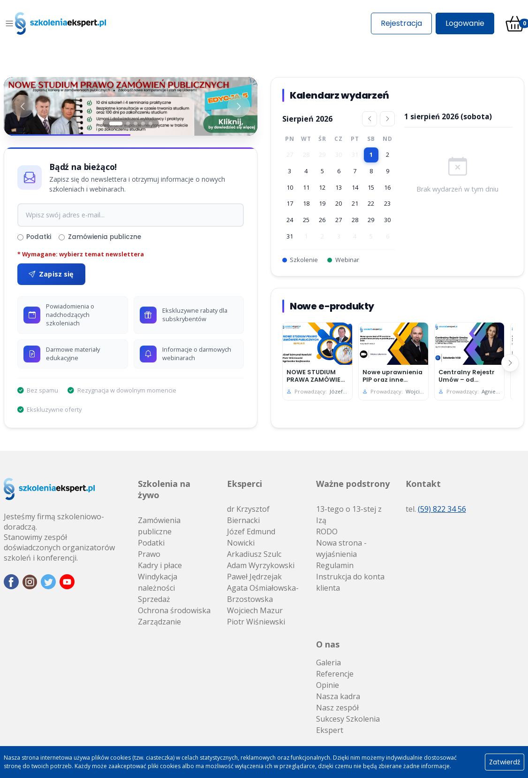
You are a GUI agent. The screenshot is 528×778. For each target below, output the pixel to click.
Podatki (34, 236)
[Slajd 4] (143, 123)
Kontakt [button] (423, 483)
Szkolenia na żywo (164, 489)
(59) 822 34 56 (442, 509)
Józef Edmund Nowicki (251, 537)
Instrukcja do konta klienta (350, 582)
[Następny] (510, 363)
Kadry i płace (160, 565)
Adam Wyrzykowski (260, 565)
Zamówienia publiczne (100, 236)
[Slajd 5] (150, 123)
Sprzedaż (154, 599)
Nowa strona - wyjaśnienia (341, 548)
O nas (327, 644)
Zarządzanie (159, 621)
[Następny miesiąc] (387, 118)
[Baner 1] (130, 106)
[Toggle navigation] (9, 23)
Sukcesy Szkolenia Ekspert (348, 724)
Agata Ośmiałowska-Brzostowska (263, 593)
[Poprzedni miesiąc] (369, 118)
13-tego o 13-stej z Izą (349, 514)
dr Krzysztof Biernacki (248, 514)
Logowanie (464, 23)
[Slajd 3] (135, 123)
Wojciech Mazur (255, 610)
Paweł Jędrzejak (254, 576)
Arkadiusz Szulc (254, 554)
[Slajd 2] (128, 123)
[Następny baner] (238, 106)
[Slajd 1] (115, 123)
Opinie (327, 685)
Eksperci (244, 483)
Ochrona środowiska (174, 610)
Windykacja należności (157, 582)
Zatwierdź (504, 762)
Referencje (335, 674)
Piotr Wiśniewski (256, 621)
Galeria (328, 662)
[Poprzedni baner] (22, 106)
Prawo (149, 554)
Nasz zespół (337, 707)
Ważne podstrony (353, 483)
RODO (327, 531)
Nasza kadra (338, 696)
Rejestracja (401, 23)
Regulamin (335, 565)
